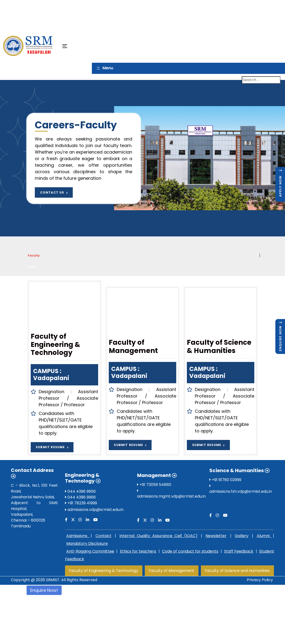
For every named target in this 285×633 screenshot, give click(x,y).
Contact (103, 536)
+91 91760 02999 (225, 480)
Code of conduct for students (190, 551)
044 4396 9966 (80, 497)
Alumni (264, 536)
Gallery (241, 536)
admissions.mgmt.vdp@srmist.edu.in (171, 496)
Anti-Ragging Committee (90, 551)
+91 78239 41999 (81, 503)
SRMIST (52, 580)
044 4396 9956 (80, 491)
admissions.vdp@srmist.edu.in (95, 509)
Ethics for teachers (138, 551)
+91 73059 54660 (154, 484)
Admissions (77, 536)
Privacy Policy (260, 580)
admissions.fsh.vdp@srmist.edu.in (240, 491)
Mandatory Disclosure (87, 543)
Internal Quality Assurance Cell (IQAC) (158, 536)
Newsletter (216, 536)
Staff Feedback (238, 551)
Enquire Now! (44, 590)
